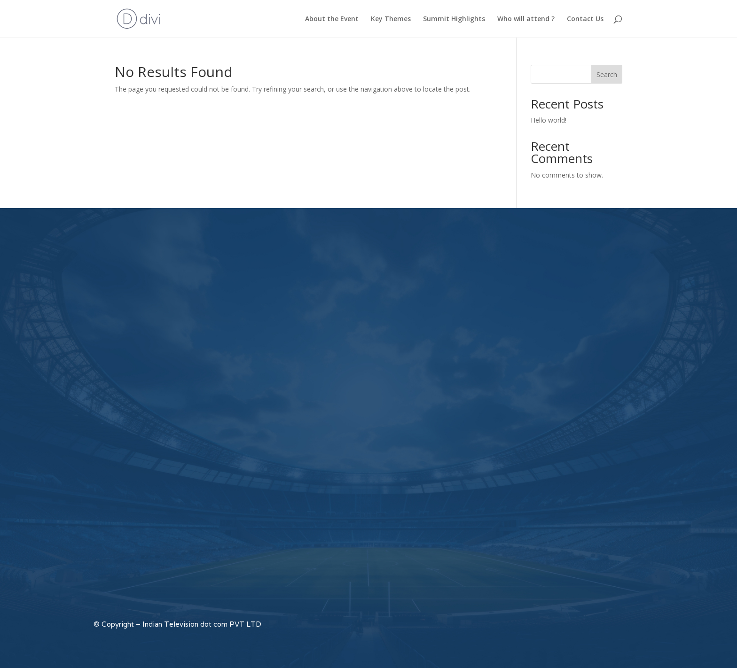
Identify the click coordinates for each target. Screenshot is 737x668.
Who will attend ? (526, 19)
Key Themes (391, 19)
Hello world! (548, 120)
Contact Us (585, 19)
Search (606, 74)
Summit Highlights (454, 19)
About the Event (332, 19)
